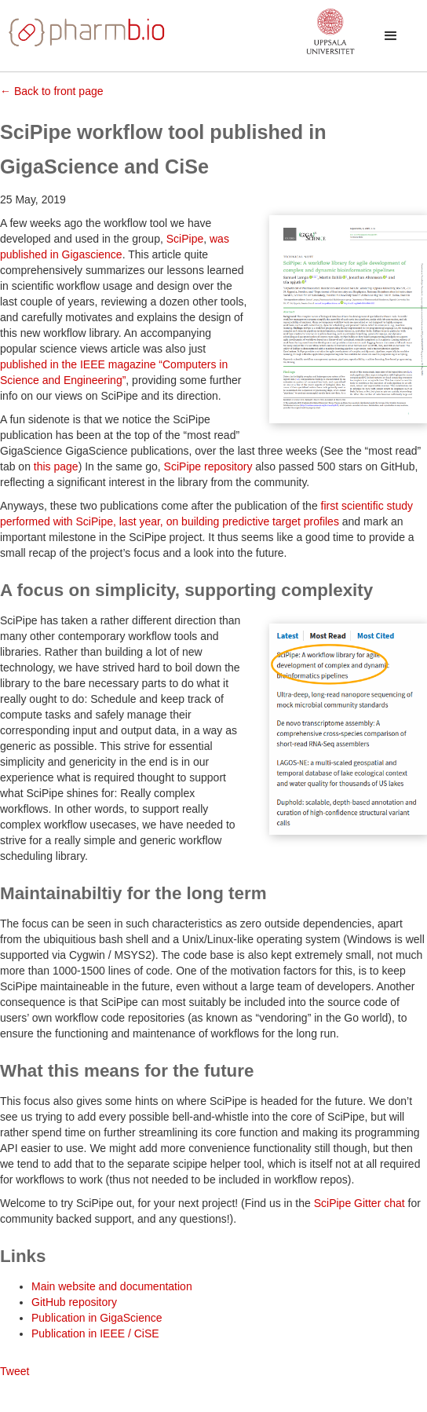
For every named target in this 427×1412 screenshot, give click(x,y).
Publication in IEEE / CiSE (95, 1333)
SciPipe (184, 238)
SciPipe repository (208, 466)
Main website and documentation (111, 1286)
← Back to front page (52, 91)
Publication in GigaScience (96, 1317)
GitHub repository (74, 1302)
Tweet (14, 1371)
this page (56, 466)
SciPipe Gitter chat (359, 1203)
